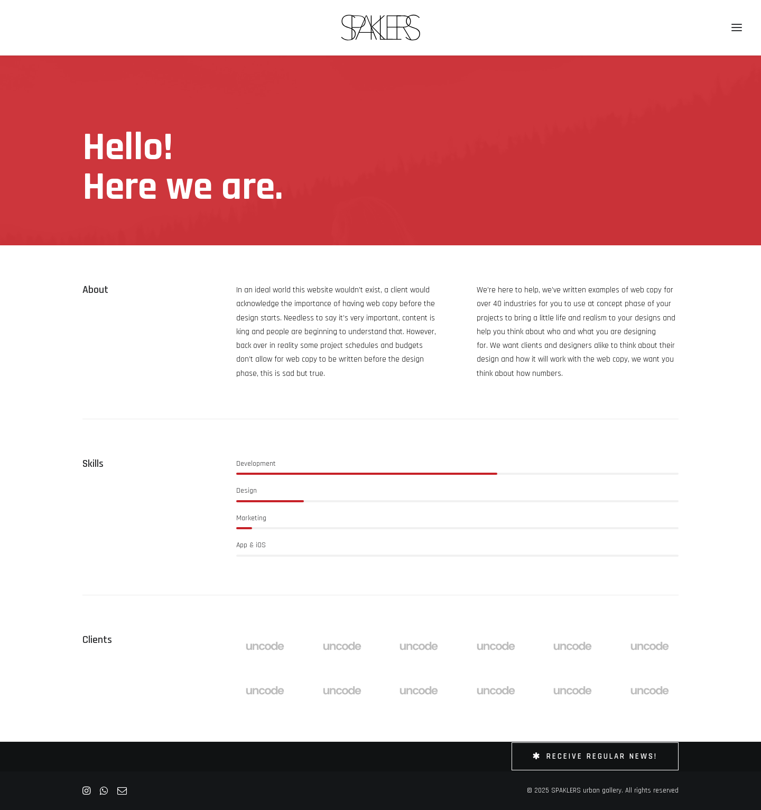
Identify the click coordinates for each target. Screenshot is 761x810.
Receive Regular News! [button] (595, 756)
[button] (736, 27)
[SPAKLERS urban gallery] (381, 27)
